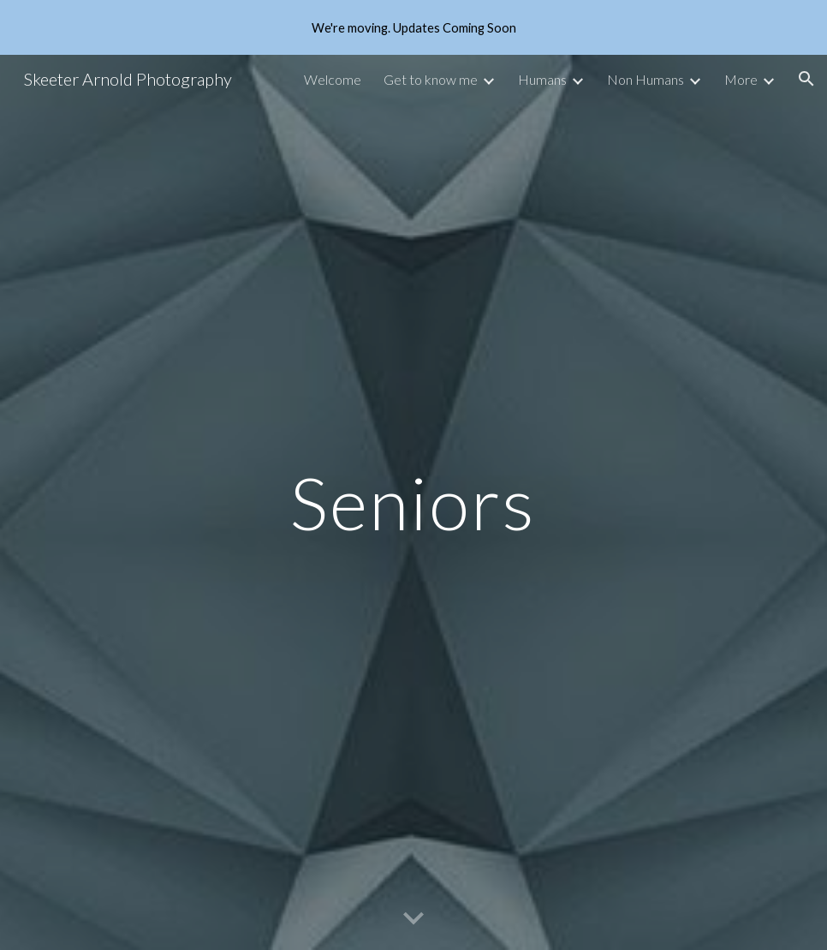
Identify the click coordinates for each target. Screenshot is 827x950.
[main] (413, 502)
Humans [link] (542, 79)
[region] (413, 27)
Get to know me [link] (431, 79)
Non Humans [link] (645, 79)
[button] (806, 78)
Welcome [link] (332, 79)
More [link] (741, 79)
